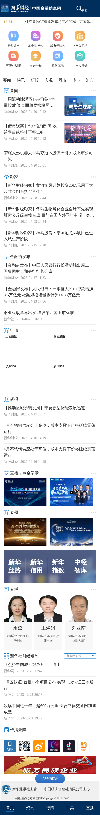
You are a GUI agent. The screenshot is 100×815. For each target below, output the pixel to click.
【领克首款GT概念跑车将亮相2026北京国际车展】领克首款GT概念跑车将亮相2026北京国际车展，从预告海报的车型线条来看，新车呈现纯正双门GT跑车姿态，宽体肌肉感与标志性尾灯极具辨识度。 (59, 22)
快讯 (21, 80)
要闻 (7, 80)
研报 (35, 80)
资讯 (30, 807)
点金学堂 (30, 473)
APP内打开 (50, 778)
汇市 (90, 80)
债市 (76, 80)
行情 (50, 807)
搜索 (82, 9)
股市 (62, 80)
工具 (70, 807)
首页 (10, 807)
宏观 (49, 80)
